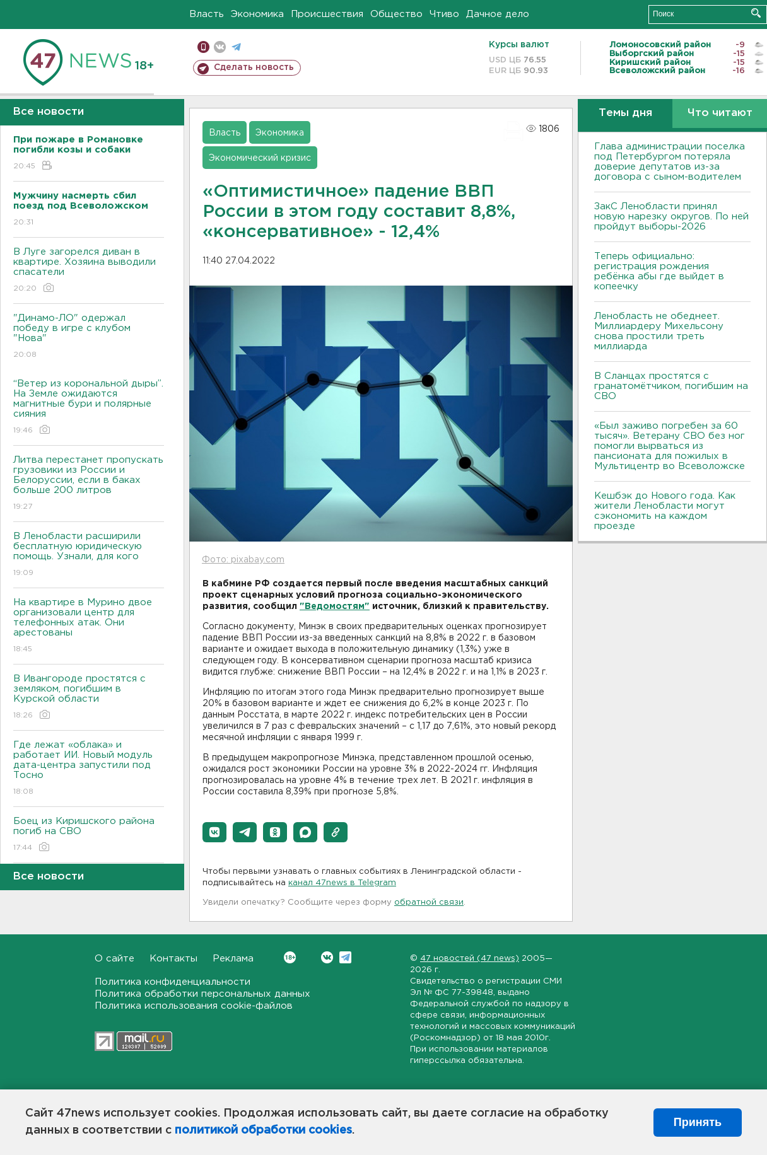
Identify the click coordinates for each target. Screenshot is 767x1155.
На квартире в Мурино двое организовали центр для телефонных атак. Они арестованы (88, 626)
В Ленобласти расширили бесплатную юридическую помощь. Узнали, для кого (88, 555)
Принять (698, 1122)
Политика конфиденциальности (172, 982)
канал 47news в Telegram (342, 882)
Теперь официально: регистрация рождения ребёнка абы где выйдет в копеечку (659, 271)
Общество (396, 14)
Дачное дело (497, 14)
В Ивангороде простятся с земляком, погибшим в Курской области (88, 698)
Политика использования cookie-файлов (194, 1006)
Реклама (233, 959)
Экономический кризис (260, 158)
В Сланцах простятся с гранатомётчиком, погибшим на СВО (671, 386)
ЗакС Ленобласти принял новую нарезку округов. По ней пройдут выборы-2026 (671, 216)
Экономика (257, 14)
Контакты (173, 959)
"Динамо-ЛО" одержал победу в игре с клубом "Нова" (88, 337)
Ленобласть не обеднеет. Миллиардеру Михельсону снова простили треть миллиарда (658, 331)
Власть (206, 14)
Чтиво (444, 14)
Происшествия (327, 14)
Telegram (345, 957)
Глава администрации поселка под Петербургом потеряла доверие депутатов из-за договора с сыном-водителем (669, 161)
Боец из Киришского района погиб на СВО (88, 835)
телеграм (236, 47)
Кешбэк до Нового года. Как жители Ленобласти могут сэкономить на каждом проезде (664, 511)
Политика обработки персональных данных (202, 994)
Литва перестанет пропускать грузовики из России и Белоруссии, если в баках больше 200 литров (88, 484)
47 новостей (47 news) (469, 958)
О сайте (114, 959)
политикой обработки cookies (263, 1130)
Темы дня (625, 113)
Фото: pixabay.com (243, 560)
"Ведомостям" (335, 606)
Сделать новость (254, 67)
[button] (214, 832)
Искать (756, 13)
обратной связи (429, 902)
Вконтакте (290, 957)
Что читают (720, 113)
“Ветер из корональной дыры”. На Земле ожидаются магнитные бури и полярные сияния (88, 408)
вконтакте (220, 47)
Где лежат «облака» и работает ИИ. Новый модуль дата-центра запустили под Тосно (88, 769)
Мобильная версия (203, 47)
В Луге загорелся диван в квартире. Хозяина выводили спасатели (88, 271)
